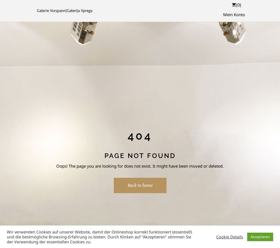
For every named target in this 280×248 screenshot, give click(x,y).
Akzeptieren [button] (260, 236)
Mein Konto (234, 14)
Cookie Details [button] (229, 236)
